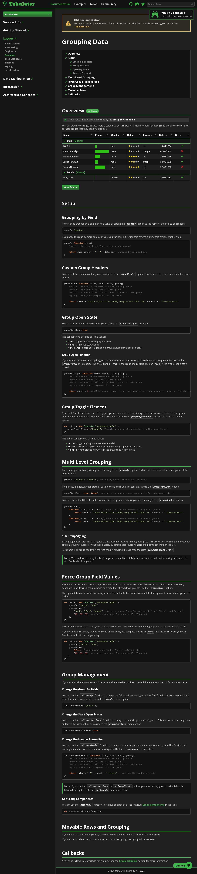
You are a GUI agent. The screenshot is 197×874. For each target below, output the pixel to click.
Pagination (11, 51)
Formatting (11, 47)
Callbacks (74, 94)
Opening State (81, 69)
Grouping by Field (82, 61)
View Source (71, 187)
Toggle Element (82, 73)
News (93, 4)
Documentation (61, 4)
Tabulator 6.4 (81, 26)
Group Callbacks (128, 860)
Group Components (154, 804)
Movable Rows (77, 90)
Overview (74, 53)
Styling (9, 66)
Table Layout (12, 43)
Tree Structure (13, 58)
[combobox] (171, 4)
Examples (80, 4)
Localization (12, 70)
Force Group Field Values (83, 81)
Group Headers (81, 65)
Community (108, 4)
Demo (92, 111)
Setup (71, 58)
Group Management (81, 86)
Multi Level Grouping (81, 77)
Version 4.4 (27, 14)
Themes (9, 62)
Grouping (10, 54)
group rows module (124, 119)
